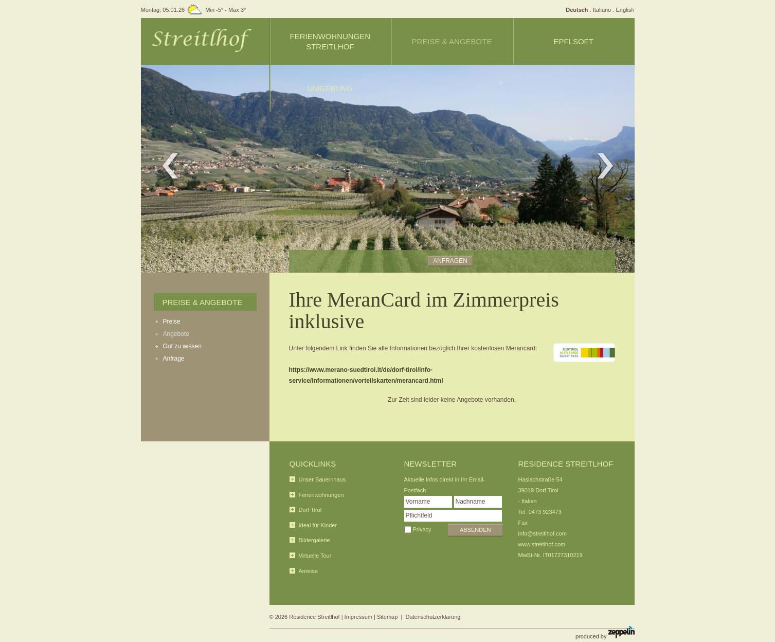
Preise (172, 321)
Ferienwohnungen (321, 495)
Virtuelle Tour (315, 555)
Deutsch (577, 10)
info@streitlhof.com (542, 533)
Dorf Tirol (310, 510)
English (625, 10)
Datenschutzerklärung (432, 617)
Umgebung (330, 88)
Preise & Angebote (203, 302)
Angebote (176, 333)
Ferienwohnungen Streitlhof (330, 41)
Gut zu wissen (182, 346)
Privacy (422, 529)
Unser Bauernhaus (322, 479)
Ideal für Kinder (318, 525)
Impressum (358, 617)
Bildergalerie (314, 540)
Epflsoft (573, 41)
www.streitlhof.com (542, 544)
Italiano (602, 10)
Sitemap (387, 617)
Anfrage (174, 358)
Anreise (308, 571)
